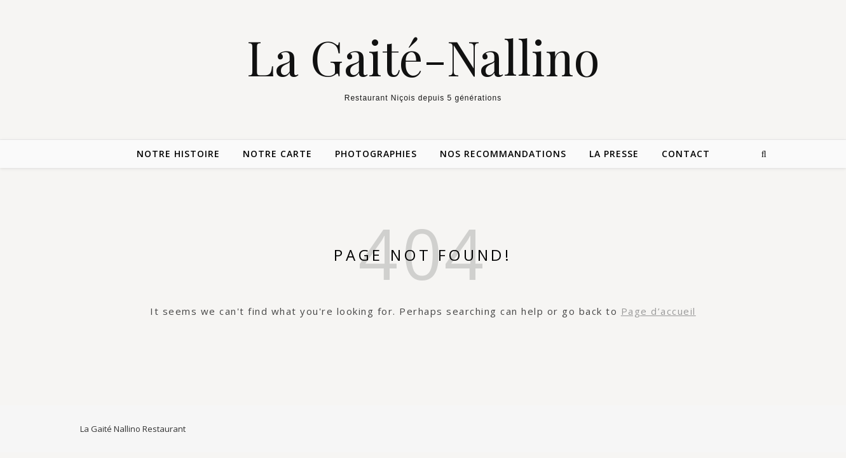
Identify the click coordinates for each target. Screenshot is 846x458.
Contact (686, 154)
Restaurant (164, 428)
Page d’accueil (658, 311)
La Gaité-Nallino (423, 57)
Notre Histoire (178, 154)
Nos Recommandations (503, 154)
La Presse (614, 154)
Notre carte (277, 154)
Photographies (376, 154)
